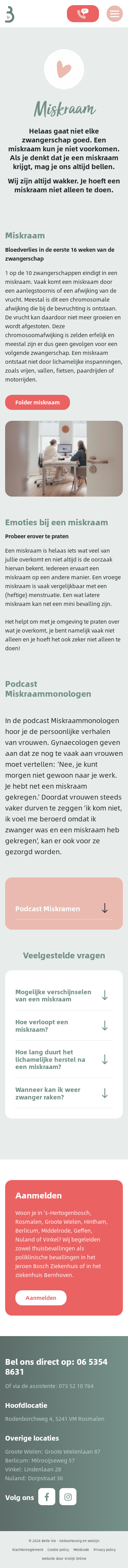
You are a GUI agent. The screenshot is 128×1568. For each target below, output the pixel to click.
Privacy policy (105, 1549)
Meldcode (81, 1549)
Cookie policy (58, 1549)
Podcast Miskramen (47, 908)
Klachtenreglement (27, 1549)
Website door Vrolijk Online (64, 1558)
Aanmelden (41, 1297)
